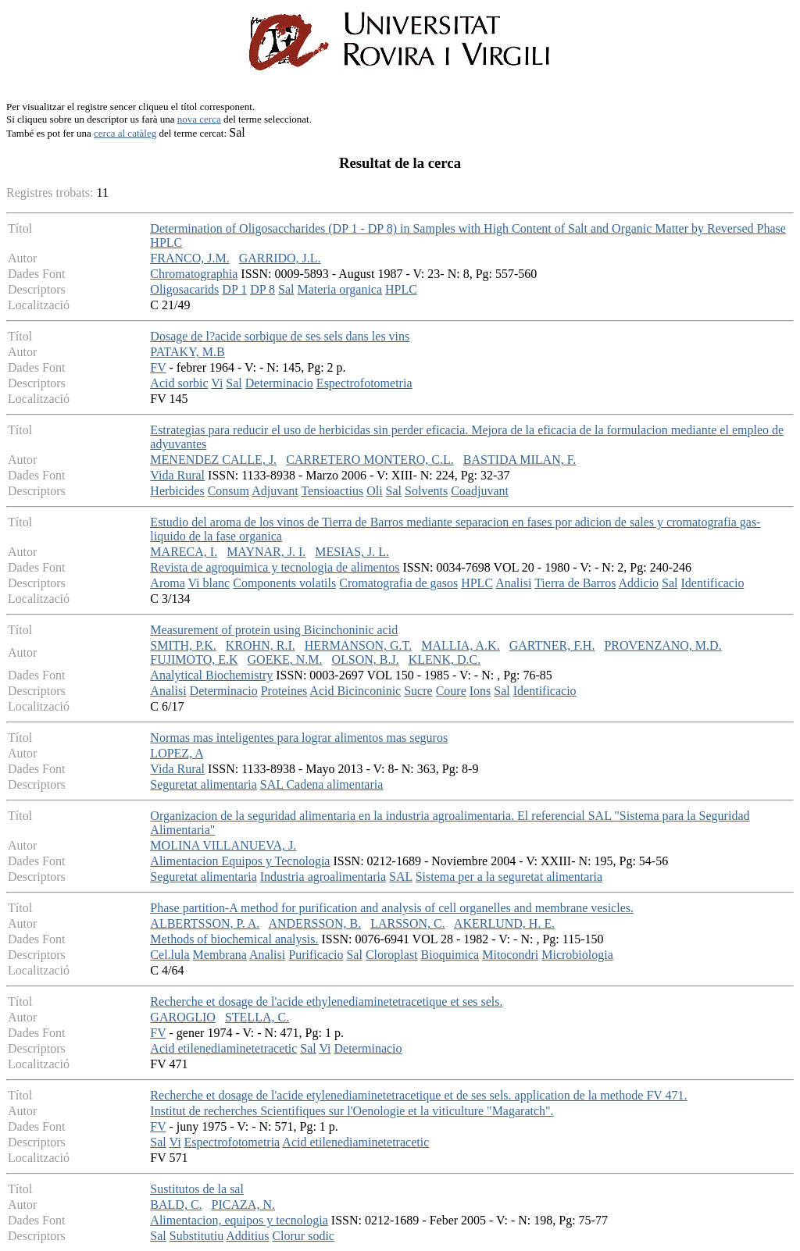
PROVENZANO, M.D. (662, 645)
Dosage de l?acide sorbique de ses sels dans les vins (279, 336)
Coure (451, 690)
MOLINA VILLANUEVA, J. (223, 845)
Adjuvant (275, 490)
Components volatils (284, 583)
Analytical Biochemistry (211, 675)
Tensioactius (332, 490)
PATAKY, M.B (187, 351)
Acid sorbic (179, 383)
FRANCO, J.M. (189, 258)
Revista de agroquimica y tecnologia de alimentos (274, 567)
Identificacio (713, 583)
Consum (228, 490)
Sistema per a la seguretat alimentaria (509, 876)
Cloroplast (392, 954)
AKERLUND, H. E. (504, 923)
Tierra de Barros (575, 583)
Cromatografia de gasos (398, 583)
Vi (217, 383)
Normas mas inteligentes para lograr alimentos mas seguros (299, 737)
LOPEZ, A (176, 753)
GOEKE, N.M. (285, 659)
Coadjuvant (480, 490)
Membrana (220, 954)
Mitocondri (510, 954)
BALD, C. (176, 1204)
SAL (273, 784)
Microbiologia (577, 954)
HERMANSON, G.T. (358, 645)
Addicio (639, 583)
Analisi (513, 583)
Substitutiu (196, 1235)
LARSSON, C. (407, 923)
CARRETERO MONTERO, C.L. (370, 459)
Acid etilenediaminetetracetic (223, 1048)
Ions (480, 690)
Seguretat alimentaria (203, 784)
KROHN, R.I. (260, 645)
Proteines (284, 690)
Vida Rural (177, 475)
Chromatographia (194, 273)
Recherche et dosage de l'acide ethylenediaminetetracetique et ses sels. (326, 1001)
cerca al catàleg (125, 133)
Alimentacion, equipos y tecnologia (239, 1220)
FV (158, 367)
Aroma (167, 583)
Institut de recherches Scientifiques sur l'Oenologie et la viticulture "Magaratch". (351, 1110)
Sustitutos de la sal (197, 1189)
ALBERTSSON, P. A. (204, 923)
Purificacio (315, 954)
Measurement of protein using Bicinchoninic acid (274, 629)
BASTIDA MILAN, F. (520, 459)
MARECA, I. (183, 551)
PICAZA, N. (243, 1204)
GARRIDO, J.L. (280, 258)
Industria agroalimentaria (323, 876)
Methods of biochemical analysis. (234, 939)
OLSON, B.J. (365, 659)
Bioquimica (450, 954)
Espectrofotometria (364, 383)
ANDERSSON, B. (314, 923)
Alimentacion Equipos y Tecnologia (240, 861)
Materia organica (340, 289)
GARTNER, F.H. (552, 645)
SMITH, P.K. (183, 645)
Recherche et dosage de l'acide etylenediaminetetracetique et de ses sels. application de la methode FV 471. (418, 1095)
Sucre (418, 690)
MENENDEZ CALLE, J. (213, 459)
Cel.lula (169, 954)
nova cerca (199, 119)
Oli (374, 490)
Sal (286, 289)
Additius (247, 1235)
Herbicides (177, 490)
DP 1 (234, 289)
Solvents (426, 490)
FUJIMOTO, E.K (194, 659)
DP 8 (262, 289)
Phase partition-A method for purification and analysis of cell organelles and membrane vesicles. (392, 907)
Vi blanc (209, 583)
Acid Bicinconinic (355, 690)
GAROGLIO (183, 1017)
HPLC (401, 289)
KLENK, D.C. (444, 659)
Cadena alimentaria (334, 784)
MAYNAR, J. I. (266, 551)
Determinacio (279, 383)
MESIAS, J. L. (352, 551)
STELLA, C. (257, 1017)
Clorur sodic (303, 1235)
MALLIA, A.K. (460, 645)
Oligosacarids (184, 289)
